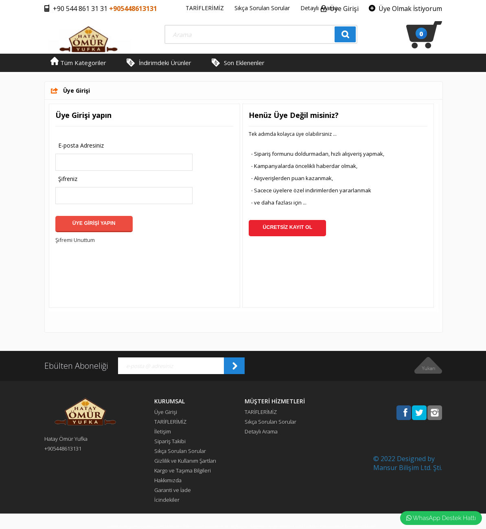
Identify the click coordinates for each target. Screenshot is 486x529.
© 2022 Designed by (404, 458)
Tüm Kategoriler (78, 63)
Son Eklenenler (244, 63)
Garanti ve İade (172, 490)
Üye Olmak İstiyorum (410, 8)
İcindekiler (167, 499)
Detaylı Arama (319, 8)
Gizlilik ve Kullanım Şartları (185, 460)
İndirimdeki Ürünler (165, 63)
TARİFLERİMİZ (205, 8)
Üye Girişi (344, 8)
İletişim (162, 431)
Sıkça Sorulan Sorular (262, 8)
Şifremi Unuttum (75, 240)
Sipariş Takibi (170, 441)
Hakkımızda (168, 480)
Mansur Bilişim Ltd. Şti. (407, 467)
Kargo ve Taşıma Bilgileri (182, 470)
